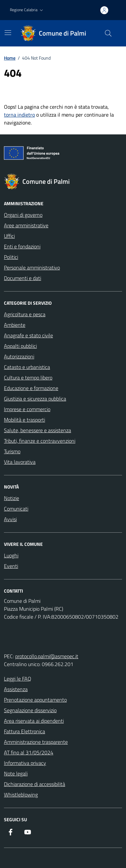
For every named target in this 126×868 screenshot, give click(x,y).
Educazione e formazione (31, 388)
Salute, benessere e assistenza (37, 430)
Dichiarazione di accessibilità (34, 784)
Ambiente (14, 325)
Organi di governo (23, 215)
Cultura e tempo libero (28, 377)
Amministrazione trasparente (36, 742)
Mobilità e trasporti (24, 420)
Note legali (16, 773)
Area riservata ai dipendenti (34, 721)
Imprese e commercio (27, 409)
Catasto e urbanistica (27, 367)
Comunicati (16, 509)
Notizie (11, 498)
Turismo (12, 451)
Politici (11, 257)
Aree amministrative (26, 225)
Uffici (9, 236)
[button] (27, 10)
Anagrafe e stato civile (28, 335)
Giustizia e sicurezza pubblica (35, 399)
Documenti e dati (22, 278)
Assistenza (16, 689)
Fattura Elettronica (24, 731)
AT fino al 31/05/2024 (28, 752)
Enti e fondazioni (22, 246)
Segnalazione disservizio (30, 710)
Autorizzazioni (19, 356)
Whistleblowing (21, 794)
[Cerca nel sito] (108, 33)
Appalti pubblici (20, 346)
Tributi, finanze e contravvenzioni (39, 441)
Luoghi (11, 555)
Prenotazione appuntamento (35, 700)
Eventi (11, 566)
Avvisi (10, 519)
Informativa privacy (25, 763)
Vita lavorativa (20, 462)
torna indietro (19, 115)
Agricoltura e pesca (24, 314)
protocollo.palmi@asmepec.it (46, 656)
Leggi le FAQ (17, 679)
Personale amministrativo (32, 267)
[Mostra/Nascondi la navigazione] (8, 33)
